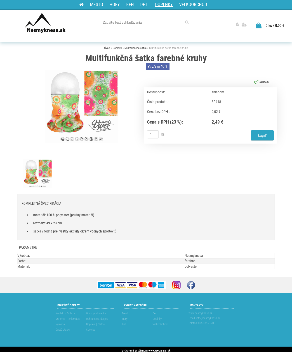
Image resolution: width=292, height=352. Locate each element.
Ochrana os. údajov (97, 316)
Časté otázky (63, 327)
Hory (124, 316)
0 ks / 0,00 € (275, 23)
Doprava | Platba (95, 322)
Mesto (125, 311)
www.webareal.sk (159, 348)
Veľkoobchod (160, 322)
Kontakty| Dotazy (65, 311)
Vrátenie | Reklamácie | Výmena (68, 319)
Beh (124, 322)
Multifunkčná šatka (136, 46)
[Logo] (46, 23)
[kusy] (153, 132)
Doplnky (117, 46)
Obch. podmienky (96, 311)
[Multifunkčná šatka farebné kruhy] (81, 62)
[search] (187, 22)
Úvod (107, 46)
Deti (155, 311)
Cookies (90, 327)
